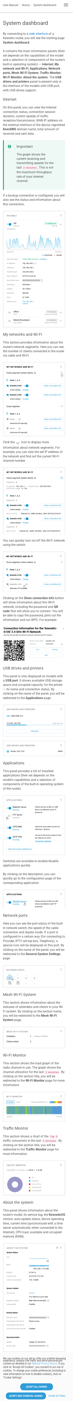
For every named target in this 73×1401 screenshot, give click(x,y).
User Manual (10, 5)
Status (26, 5)
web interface (38, 34)
